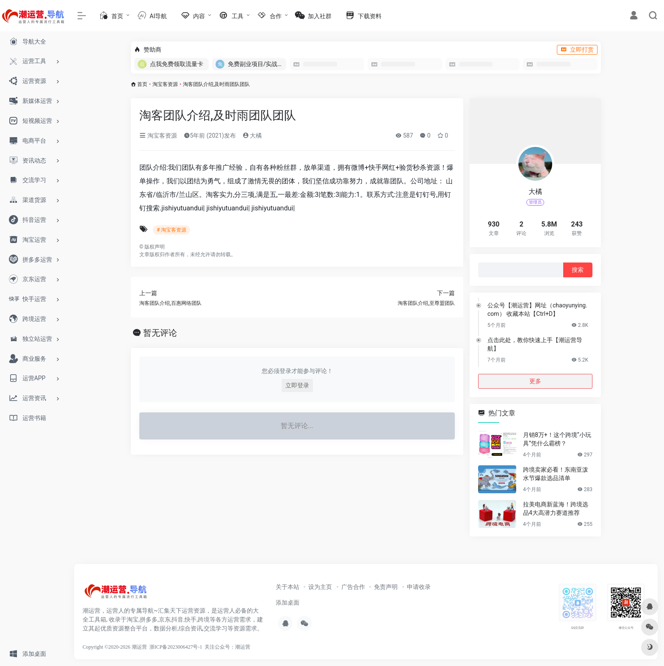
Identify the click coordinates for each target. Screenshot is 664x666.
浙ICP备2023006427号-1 (175, 647)
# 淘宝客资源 (171, 230)
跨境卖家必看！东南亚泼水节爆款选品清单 (555, 473)
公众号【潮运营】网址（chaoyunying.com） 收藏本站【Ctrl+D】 (537, 309)
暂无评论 (160, 333)
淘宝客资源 (165, 84)
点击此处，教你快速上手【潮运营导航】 (534, 344)
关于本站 (287, 586)
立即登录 (297, 385)
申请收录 (419, 586)
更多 (535, 381)
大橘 (252, 135)
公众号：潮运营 (232, 647)
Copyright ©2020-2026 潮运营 (115, 647)
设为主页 (320, 586)
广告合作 (353, 586)
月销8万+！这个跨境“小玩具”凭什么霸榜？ (557, 439)
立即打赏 (577, 49)
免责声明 (386, 586)
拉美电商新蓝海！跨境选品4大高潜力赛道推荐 (555, 508)
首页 (142, 84)
